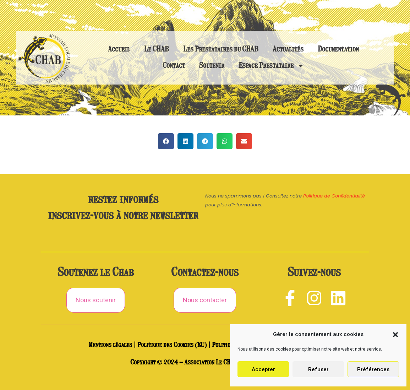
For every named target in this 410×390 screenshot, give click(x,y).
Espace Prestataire (271, 66)
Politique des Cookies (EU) (172, 345)
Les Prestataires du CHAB (220, 49)
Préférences (373, 369)
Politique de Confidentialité (334, 196)
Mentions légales (110, 345)
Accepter (263, 369)
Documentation (338, 49)
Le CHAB (156, 49)
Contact (174, 65)
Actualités (288, 49)
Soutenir (211, 65)
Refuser (318, 369)
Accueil (119, 49)
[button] (395, 334)
